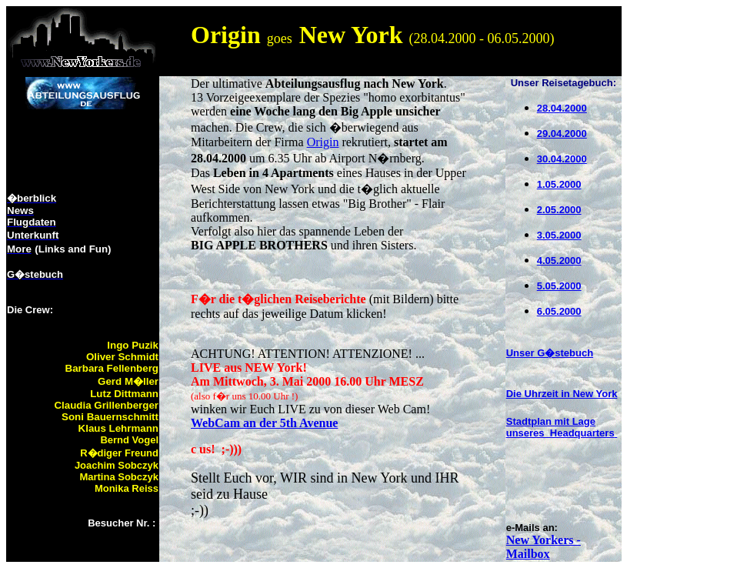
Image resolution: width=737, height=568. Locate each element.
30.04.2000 (562, 159)
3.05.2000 (559, 235)
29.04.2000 (562, 133)
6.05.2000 (559, 311)
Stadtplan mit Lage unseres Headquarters (560, 427)
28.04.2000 (562, 108)
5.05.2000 (559, 286)
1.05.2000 (559, 184)
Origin (323, 142)
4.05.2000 (559, 260)
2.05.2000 (559, 210)
